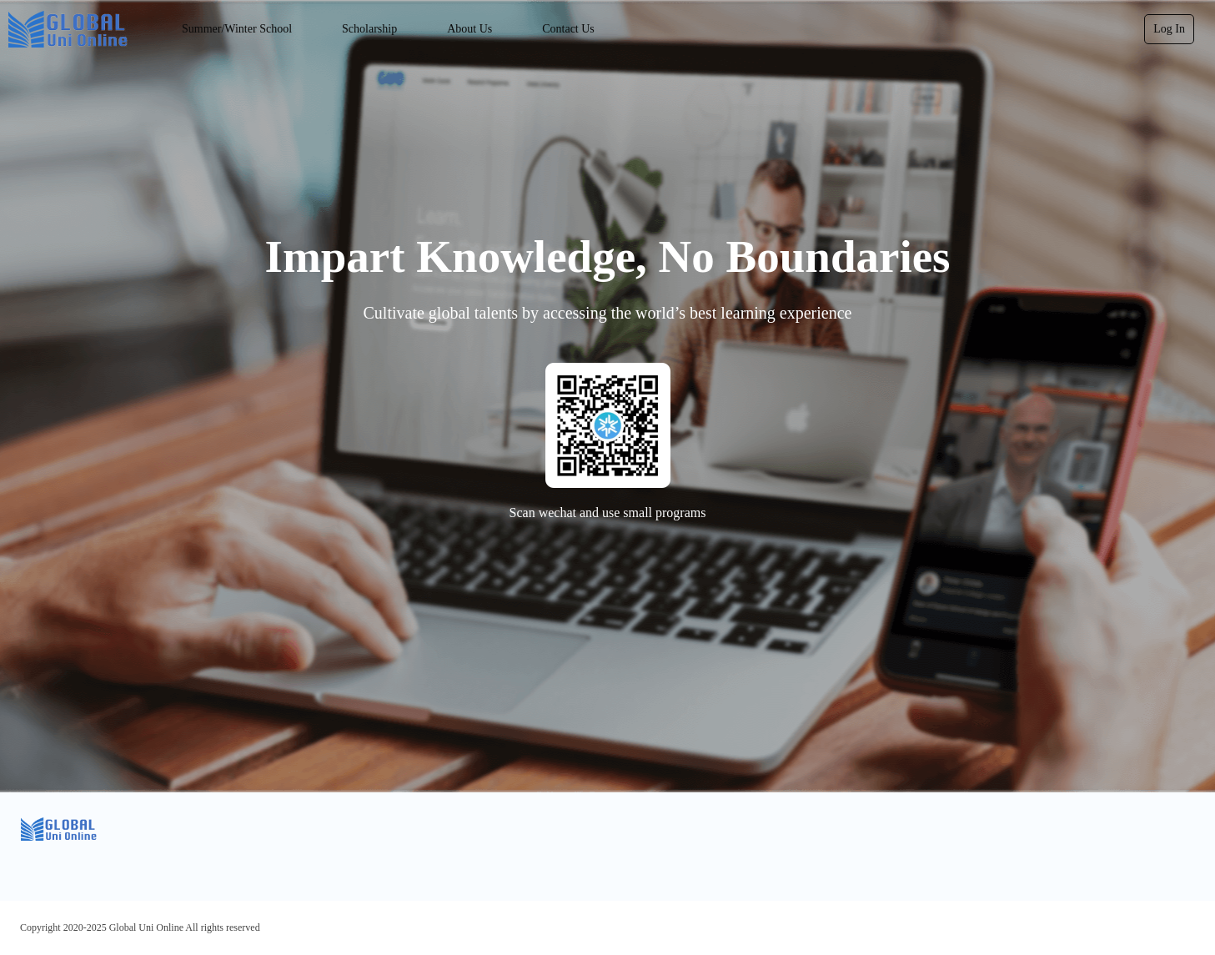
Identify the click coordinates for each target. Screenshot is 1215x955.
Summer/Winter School (237, 29)
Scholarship (369, 29)
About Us (469, 29)
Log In (1169, 29)
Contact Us (568, 29)
